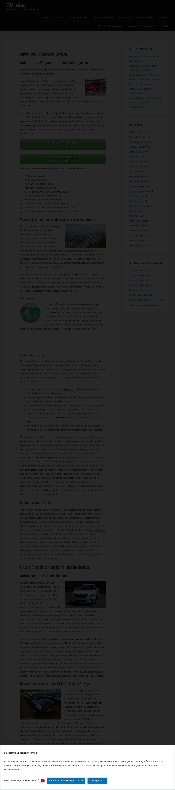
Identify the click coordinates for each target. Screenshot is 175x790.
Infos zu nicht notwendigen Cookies (66, 780)
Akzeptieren (97, 780)
